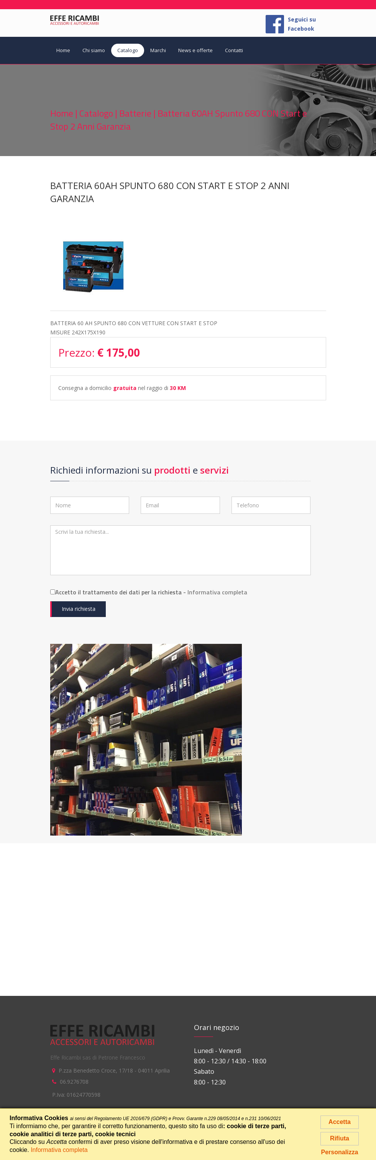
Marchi (158, 50)
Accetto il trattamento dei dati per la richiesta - (148, 592)
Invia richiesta (78, 608)
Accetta (339, 1122)
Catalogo (127, 50)
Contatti (234, 50)
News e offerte (195, 50)
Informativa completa (217, 592)
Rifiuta (339, 1138)
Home (63, 50)
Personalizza (339, 1152)
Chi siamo (93, 50)
